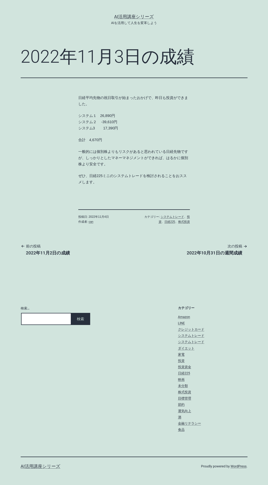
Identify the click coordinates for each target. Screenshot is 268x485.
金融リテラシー (189, 423)
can (91, 221)
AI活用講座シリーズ (134, 16)
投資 (181, 361)
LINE (181, 323)
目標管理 (184, 398)
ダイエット (186, 348)
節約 (181, 404)
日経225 (169, 221)
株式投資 (184, 221)
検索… (25, 308)
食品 (181, 429)
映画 (181, 379)
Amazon (184, 317)
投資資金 (184, 367)
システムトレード (172, 216)
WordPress (238, 466)
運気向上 (184, 411)
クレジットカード (191, 329)
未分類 (183, 386)
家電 (181, 354)
